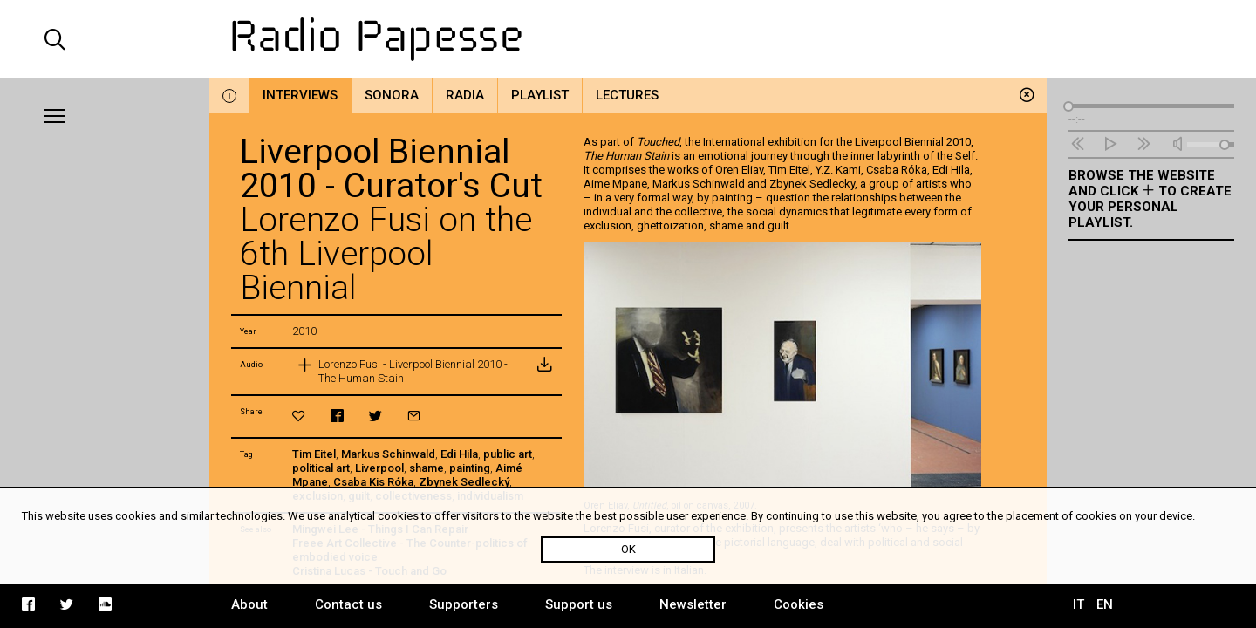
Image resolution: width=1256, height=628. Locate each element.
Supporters (463, 604)
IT (1078, 604)
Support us (578, 604)
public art (507, 454)
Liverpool (379, 467)
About (249, 604)
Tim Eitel (314, 454)
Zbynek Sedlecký (464, 481)
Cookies (798, 604)
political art (321, 467)
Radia (465, 95)
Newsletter (693, 604)
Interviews (300, 95)
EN (1104, 604)
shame (426, 467)
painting (469, 467)
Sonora (392, 95)
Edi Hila (459, 454)
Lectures (627, 95)
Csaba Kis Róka (373, 481)
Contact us (348, 604)
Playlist (540, 95)
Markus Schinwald (388, 454)
